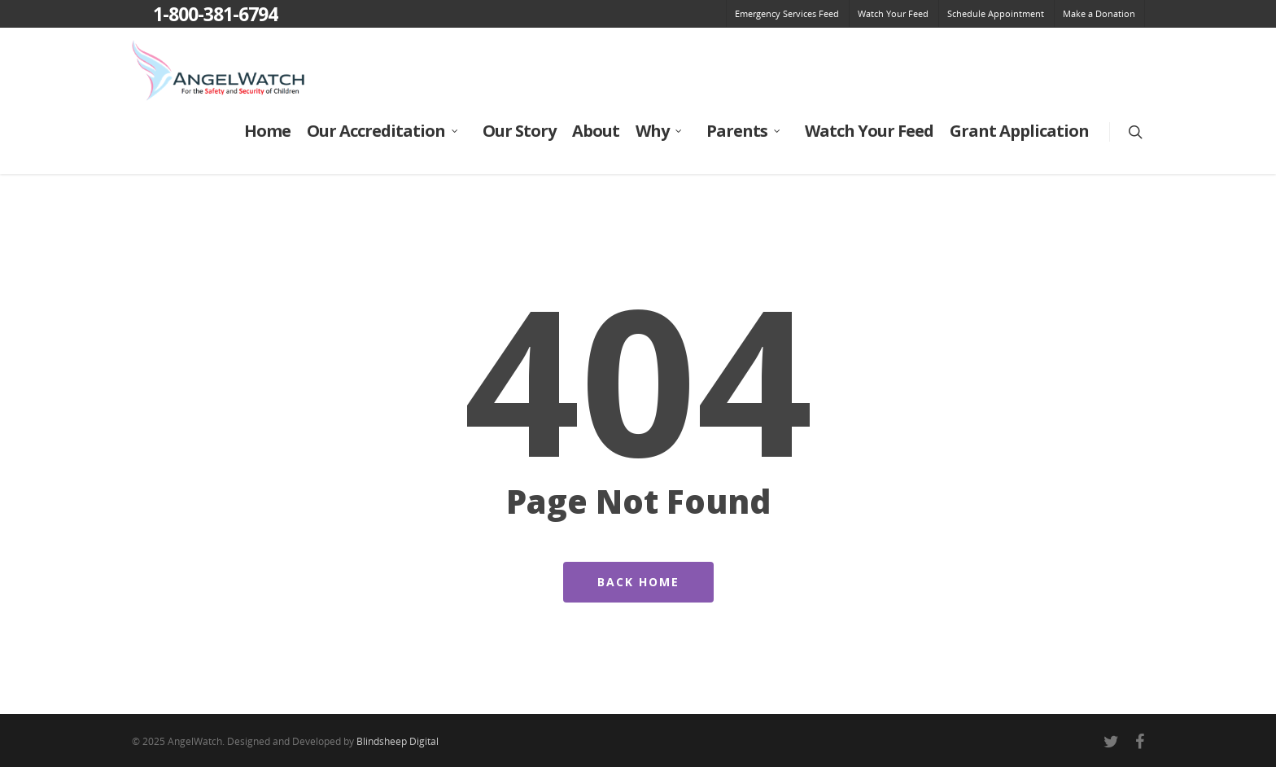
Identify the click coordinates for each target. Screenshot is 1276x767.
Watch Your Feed (893, 13)
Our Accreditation (383, 131)
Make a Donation (1099, 13)
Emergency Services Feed (787, 13)
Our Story (519, 131)
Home (267, 131)
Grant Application (1019, 131)
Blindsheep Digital (397, 741)
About (595, 131)
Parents (744, 131)
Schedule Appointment (995, 13)
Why (660, 131)
